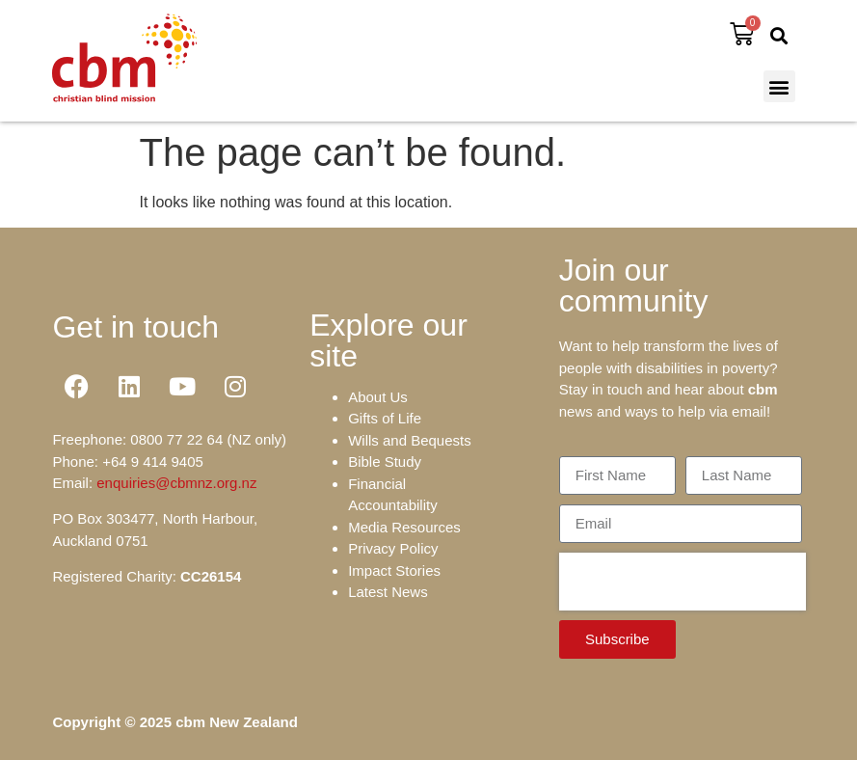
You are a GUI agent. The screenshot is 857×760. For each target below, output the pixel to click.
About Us (378, 397)
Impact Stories (394, 570)
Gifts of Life (384, 418)
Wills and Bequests (409, 440)
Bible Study (384, 461)
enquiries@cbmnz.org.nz (176, 483)
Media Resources (404, 527)
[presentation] (682, 582)
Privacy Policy (393, 548)
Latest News (388, 592)
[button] (779, 35)
